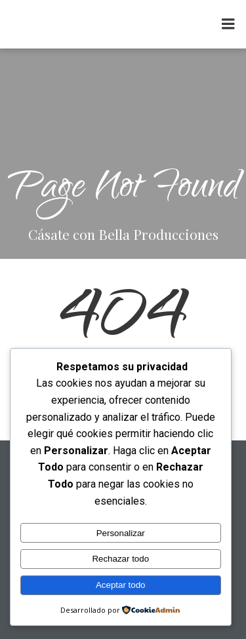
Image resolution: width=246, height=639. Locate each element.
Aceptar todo (121, 585)
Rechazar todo (120, 559)
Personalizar (120, 533)
